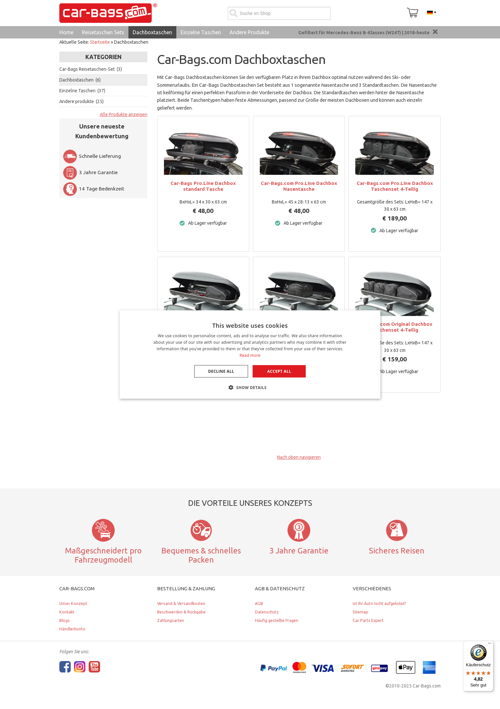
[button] (250, 387)
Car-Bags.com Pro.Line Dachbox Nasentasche (299, 186)
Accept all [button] (279, 371)
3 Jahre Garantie (90, 172)
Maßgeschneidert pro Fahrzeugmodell (103, 555)
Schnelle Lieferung (92, 156)
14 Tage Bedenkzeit (93, 188)
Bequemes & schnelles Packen (201, 555)
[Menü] (489, 645)
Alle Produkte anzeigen (123, 114)
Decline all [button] (221, 371)
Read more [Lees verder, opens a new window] (250, 355)
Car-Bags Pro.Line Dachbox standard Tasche (203, 186)
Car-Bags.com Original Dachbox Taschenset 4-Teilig (394, 327)
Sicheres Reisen (396, 550)
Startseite (100, 42)
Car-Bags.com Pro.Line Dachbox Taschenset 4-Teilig (395, 186)
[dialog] (250, 354)
